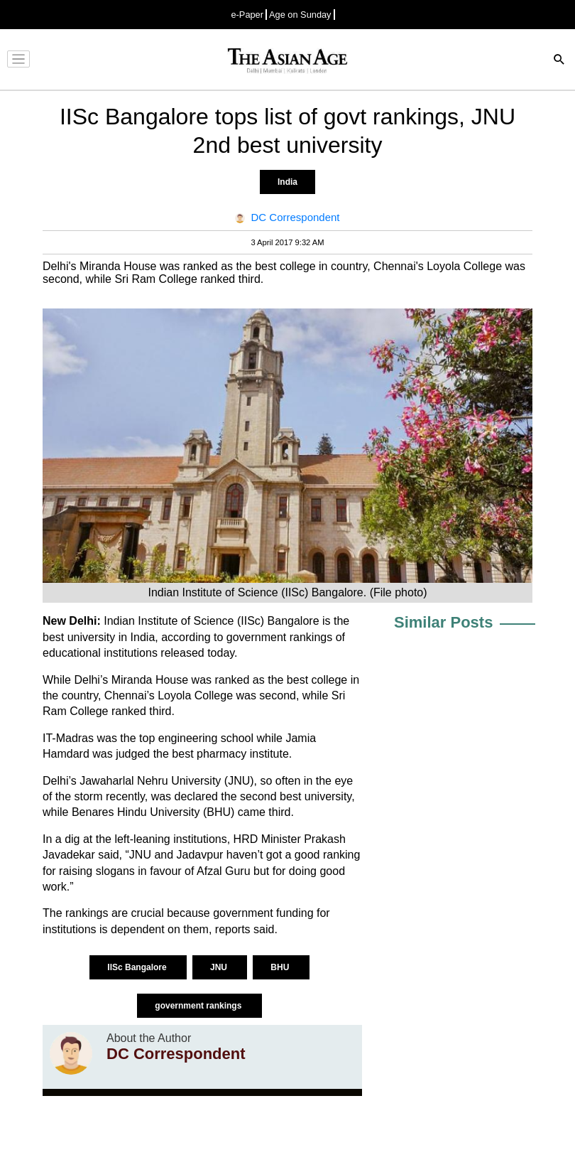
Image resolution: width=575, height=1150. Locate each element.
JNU (219, 967)
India (287, 182)
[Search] (559, 61)
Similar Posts (443, 622)
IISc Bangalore (138, 967)
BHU (280, 967)
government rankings (199, 1006)
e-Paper (247, 14)
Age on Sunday (300, 14)
